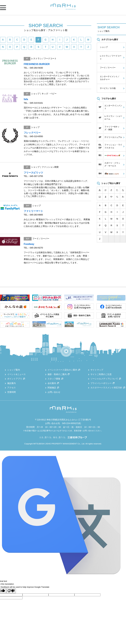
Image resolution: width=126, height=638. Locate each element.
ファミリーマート (33, 211)
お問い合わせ (54, 392)
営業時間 (11, 392)
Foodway (29, 244)
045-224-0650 (68, 423)
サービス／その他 (108, 88)
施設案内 (11, 383)
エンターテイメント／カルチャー (110, 78)
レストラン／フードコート (110, 57)
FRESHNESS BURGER (37, 64)
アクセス (11, 387)
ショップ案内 (13, 370)
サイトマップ (96, 370)
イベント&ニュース (16, 374)
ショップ (104, 47)
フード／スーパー (108, 67)
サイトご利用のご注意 (101, 374)
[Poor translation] (11, 590)
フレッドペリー (32, 132)
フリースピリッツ (33, 172)
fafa (26, 99)
